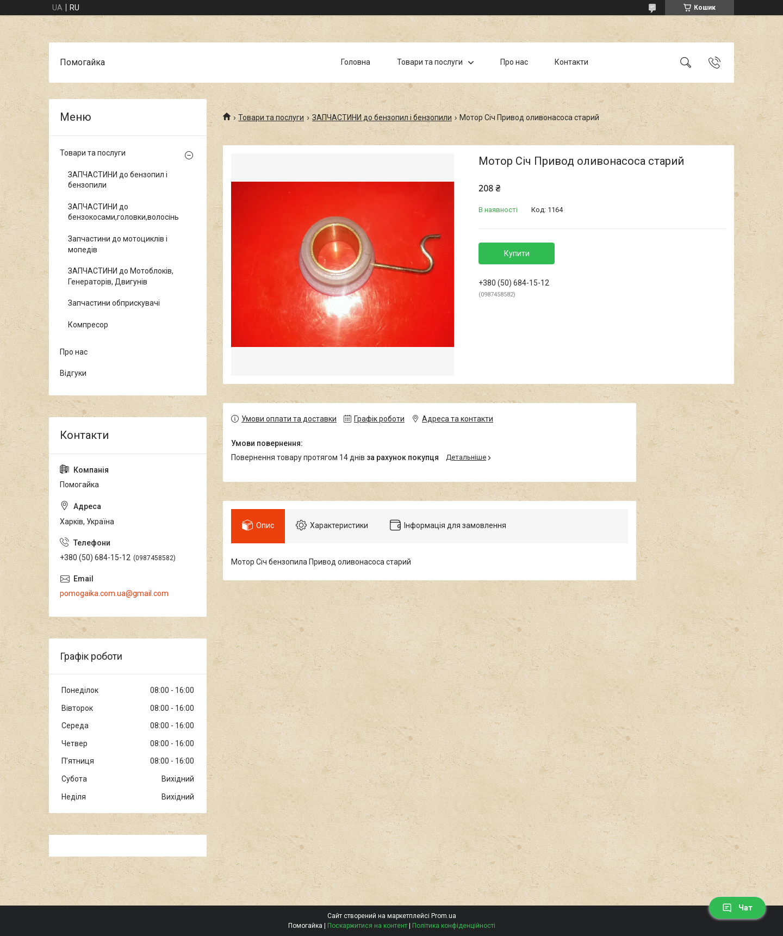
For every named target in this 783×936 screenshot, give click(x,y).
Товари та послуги (430, 62)
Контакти (571, 62)
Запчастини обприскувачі (114, 303)
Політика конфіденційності (453, 925)
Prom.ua (443, 916)
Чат (737, 908)
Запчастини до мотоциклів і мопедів (117, 244)
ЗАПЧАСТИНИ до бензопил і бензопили (382, 117)
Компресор (88, 324)
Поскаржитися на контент (367, 925)
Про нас (514, 62)
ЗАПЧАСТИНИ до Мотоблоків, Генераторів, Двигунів (120, 276)
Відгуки (73, 373)
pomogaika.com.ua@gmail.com (114, 593)
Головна (355, 62)
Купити (517, 253)
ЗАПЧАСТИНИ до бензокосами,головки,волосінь (123, 212)
